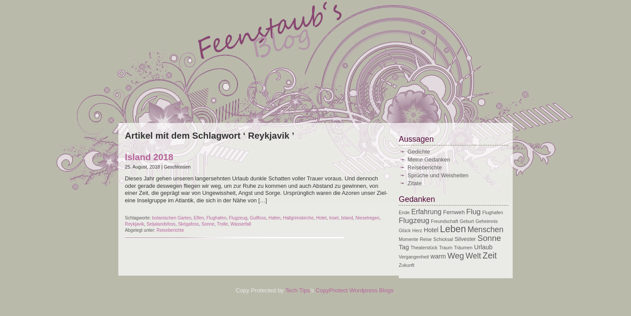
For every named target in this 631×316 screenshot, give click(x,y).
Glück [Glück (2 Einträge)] (405, 230)
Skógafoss (188, 224)
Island (347, 217)
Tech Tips (297, 290)
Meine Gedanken (429, 159)
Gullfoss (258, 217)
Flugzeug (238, 217)
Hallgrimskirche (298, 217)
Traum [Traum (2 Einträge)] (445, 247)
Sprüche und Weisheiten (438, 175)
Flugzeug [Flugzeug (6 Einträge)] (414, 220)
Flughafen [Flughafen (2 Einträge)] (492, 212)
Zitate (415, 183)
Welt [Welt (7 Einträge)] (473, 255)
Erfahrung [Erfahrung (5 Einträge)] (426, 211)
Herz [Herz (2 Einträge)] (417, 230)
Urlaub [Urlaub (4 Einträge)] (483, 247)
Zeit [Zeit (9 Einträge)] (489, 255)
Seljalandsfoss (160, 224)
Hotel (321, 217)
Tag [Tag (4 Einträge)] (404, 247)
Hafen (274, 217)
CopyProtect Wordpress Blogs (354, 290)
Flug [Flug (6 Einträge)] (473, 212)
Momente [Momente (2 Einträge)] (408, 239)
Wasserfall (240, 224)
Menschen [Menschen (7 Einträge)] (485, 229)
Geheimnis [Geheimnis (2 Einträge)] (486, 221)
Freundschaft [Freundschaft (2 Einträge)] (444, 221)
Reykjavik (134, 224)
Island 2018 (149, 157)
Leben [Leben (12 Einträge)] (453, 229)
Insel (334, 217)
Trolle (222, 224)
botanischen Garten (171, 217)
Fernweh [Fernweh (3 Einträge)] (453, 212)
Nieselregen (367, 217)
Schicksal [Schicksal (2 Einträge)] (443, 239)
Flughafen (216, 217)
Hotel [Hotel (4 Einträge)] (431, 229)
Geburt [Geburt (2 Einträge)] (467, 221)
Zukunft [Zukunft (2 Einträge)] (407, 265)
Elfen (199, 217)
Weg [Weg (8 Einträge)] (455, 255)
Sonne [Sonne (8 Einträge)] (489, 238)
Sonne (208, 224)
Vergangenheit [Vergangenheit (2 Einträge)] (414, 256)
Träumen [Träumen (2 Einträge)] (463, 247)
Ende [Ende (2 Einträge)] (404, 212)
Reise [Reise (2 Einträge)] (426, 239)
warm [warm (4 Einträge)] (438, 256)
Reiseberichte (170, 230)
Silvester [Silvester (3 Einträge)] (465, 239)
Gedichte (419, 151)
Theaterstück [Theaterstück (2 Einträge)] (424, 247)
